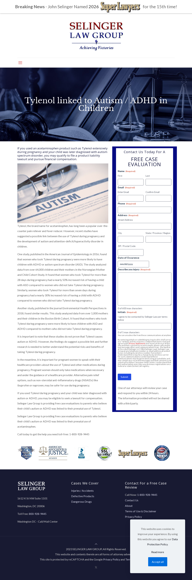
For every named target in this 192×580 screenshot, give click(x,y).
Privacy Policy (133, 516)
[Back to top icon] (96, 544)
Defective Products (82, 496)
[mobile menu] (20, 63)
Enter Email (123, 192)
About (129, 505)
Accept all (158, 561)
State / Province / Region (158, 233)
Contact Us (131, 500)
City (120, 233)
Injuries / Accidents (82, 490)
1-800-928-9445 (79, 434)
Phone (127, 203)
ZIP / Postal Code (126, 246)
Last (148, 175)
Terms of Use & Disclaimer (140, 511)
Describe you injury (134, 269)
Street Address (125, 219)
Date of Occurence (128, 257)
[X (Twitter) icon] (96, 567)
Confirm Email (153, 192)
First (120, 175)
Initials (127, 312)
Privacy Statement (137, 343)
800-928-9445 (37, 513)
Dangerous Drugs (81, 501)
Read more (157, 552)
